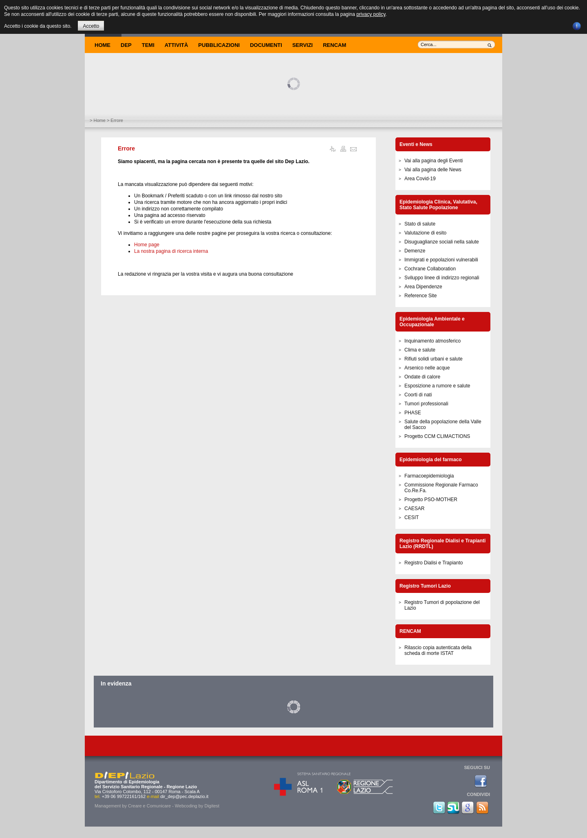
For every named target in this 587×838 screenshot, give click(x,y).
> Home (98, 120)
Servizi (302, 45)
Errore (126, 148)
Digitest (211, 805)
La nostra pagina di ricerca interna (171, 251)
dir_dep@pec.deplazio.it (184, 796)
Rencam (334, 45)
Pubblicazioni (219, 45)
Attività (176, 45)
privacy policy (370, 14)
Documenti (266, 45)
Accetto (91, 26)
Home (102, 45)
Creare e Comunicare (149, 805)
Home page (146, 245)
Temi (148, 45)
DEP (126, 45)
